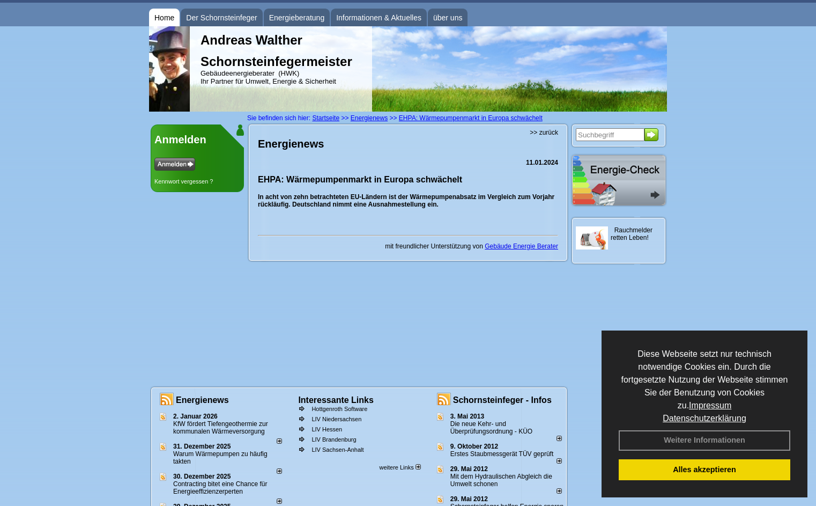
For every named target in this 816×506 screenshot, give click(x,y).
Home (164, 17)
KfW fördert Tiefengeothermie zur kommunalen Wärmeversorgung (220, 427)
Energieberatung (297, 17)
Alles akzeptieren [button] (704, 469)
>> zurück (544, 132)
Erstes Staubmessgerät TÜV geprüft (502, 454)
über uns (447, 17)
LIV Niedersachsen (336, 419)
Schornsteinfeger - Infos (502, 400)
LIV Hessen (326, 429)
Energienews (202, 400)
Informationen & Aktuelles (378, 17)
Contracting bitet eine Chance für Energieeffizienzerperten (220, 487)
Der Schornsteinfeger (221, 17)
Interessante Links (336, 400)
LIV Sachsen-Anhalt (337, 449)
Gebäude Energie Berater (521, 246)
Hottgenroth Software (339, 409)
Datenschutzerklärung (704, 418)
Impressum (710, 405)
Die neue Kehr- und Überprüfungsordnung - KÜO (491, 427)
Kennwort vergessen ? (183, 181)
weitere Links (399, 467)
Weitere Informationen (704, 440)
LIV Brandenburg (333, 439)
